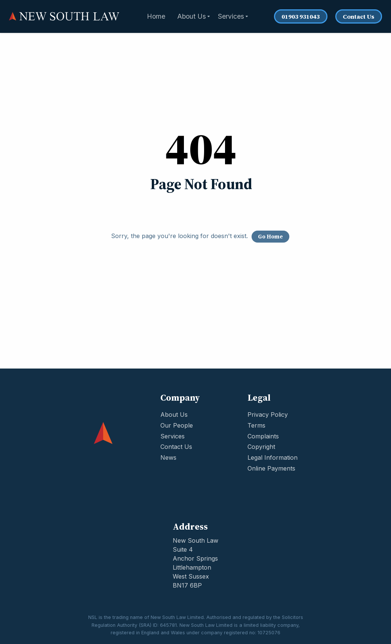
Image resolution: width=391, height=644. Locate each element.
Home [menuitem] (156, 16)
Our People (176, 425)
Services (172, 436)
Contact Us (358, 16)
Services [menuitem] (231, 16)
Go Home (270, 236)
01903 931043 (300, 16)
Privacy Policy (267, 414)
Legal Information (272, 457)
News (168, 457)
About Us (174, 414)
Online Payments (271, 468)
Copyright (261, 446)
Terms (256, 425)
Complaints (263, 436)
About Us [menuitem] (191, 16)
